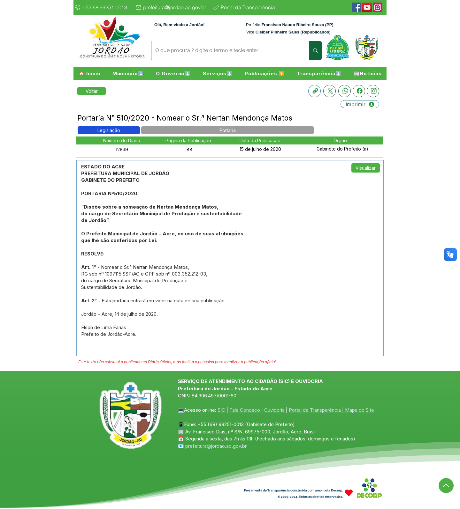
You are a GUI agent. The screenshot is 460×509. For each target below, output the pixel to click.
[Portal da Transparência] (249, 7)
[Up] (446, 485)
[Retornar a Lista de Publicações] (91, 91)
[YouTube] (367, 7)
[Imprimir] (360, 104)
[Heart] (349, 492)
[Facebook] (356, 7)
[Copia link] (314, 91)
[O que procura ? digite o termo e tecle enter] (225, 50)
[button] (128, 73)
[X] (329, 91)
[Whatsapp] (344, 91)
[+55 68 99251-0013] (102, 7)
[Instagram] (377, 7)
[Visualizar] (365, 168)
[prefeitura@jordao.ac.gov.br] (172, 7)
